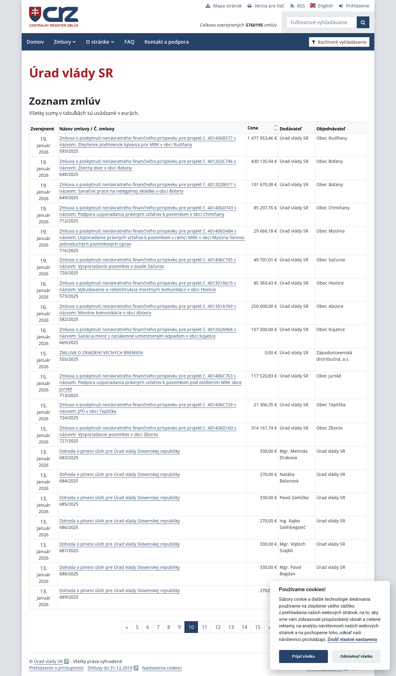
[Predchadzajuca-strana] (127, 627)
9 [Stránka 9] (179, 627)
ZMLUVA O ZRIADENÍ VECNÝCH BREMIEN (101, 352)
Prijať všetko (303, 656)
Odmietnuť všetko (356, 656)
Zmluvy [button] (62, 41)
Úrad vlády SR (48, 661)
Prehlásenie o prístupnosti (56, 668)
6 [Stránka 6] (147, 627)
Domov (35, 41)
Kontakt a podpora (166, 41)
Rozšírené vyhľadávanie (339, 42)
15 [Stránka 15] (257, 627)
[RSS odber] (297, 6)
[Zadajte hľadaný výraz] (321, 22)
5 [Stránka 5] (137, 627)
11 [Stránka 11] (204, 627)
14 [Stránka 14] (244, 627)
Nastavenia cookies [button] (162, 668)
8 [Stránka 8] (168, 627)
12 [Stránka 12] (218, 627)
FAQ (129, 41)
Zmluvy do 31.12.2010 (110, 668)
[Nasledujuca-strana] (269, 627)
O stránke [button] (97, 41)
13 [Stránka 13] (231, 627)
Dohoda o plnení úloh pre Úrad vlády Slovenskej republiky (119, 451)
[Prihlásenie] (353, 6)
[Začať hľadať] (363, 22)
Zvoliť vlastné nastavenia (352, 639)
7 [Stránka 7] (158, 627)
